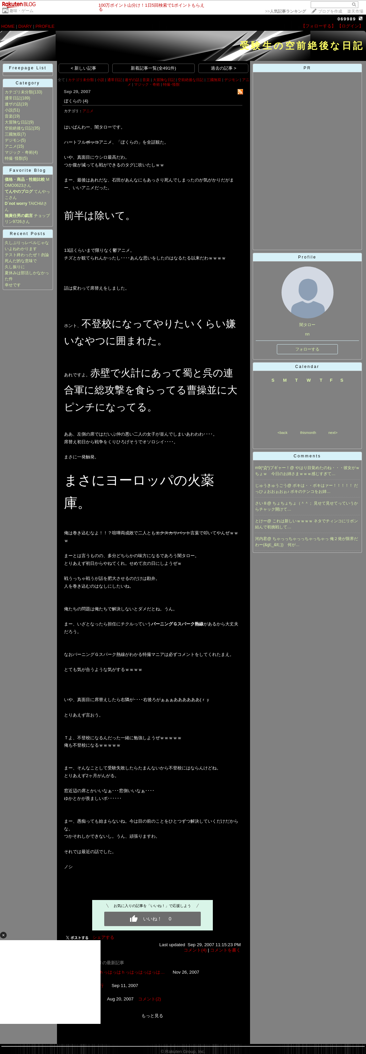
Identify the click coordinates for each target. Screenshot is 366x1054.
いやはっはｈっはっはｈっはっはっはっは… (121, 972)
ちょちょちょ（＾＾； (293, 503)
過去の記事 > (224, 68)
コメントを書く (225, 950)
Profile (307, 257)
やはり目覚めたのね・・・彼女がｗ (327, 467)
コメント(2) (149, 998)
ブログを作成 (330, 11)
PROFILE (45, 26)
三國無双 (13, 134)
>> (285, 11)
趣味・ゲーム (21, 10)
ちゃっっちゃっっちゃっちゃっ (301, 538)
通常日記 (13, 98)
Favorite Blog (27, 170)
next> (333, 433)
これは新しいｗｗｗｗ (293, 521)
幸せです (13, 285)
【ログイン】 (350, 25)
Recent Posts (28, 233)
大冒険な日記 (17, 122)
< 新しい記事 (84, 68)
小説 (9, 110)
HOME (8, 26)
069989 (347, 18)
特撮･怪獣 (14, 158)
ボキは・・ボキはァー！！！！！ (323, 485)
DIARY (25, 26)
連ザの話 (13, 104)
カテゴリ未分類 (19, 92)
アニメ (11, 146)
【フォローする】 (318, 25)
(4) (85, 100)
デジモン (13, 140)
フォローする (307, 349)
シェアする (103, 937)
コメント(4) (195, 950)
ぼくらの (72, 100)
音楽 (9, 116)
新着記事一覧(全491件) (153, 68)
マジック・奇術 (19, 152)
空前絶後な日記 (19, 128)
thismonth (308, 433)
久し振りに (15, 267)
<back (283, 433)
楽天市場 (355, 11)
